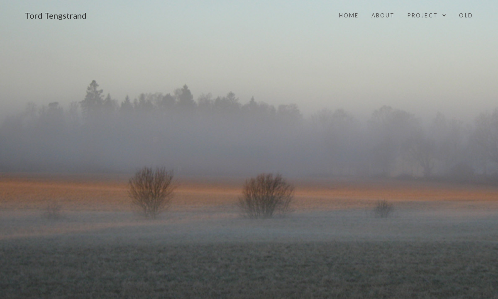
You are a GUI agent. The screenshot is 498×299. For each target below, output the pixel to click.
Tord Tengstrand (56, 15)
